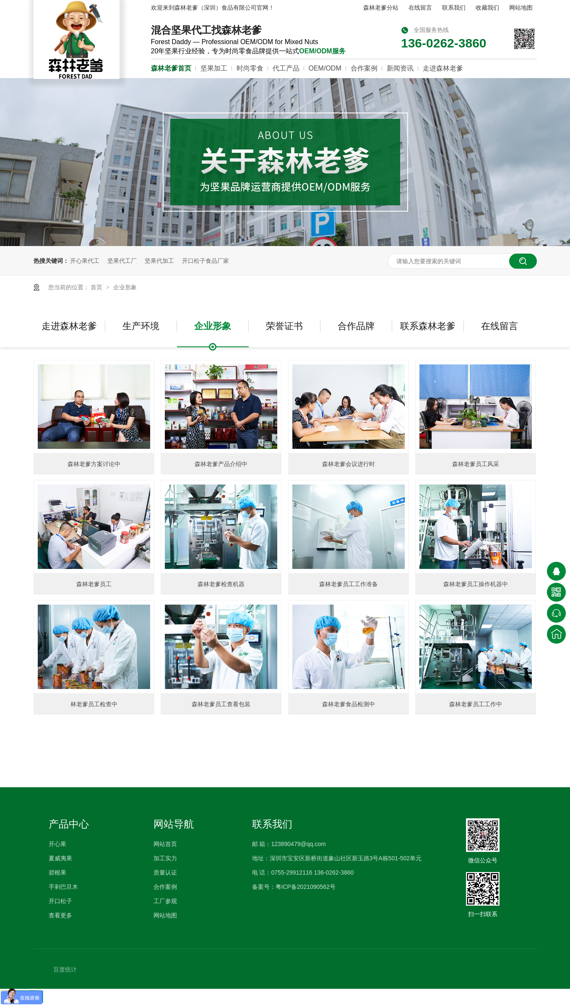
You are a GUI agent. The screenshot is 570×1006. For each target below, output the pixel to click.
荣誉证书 (284, 326)
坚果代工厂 (122, 260)
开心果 (57, 844)
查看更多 (60, 915)
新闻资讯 (400, 68)
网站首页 (165, 844)
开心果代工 (84, 260)
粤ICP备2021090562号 (306, 886)
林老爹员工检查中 (93, 704)
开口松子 (60, 901)
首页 (97, 287)
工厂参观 (165, 901)
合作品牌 (356, 326)
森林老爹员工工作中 (475, 704)
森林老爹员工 (94, 584)
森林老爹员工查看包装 (221, 704)
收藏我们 (487, 7)
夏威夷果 (60, 858)
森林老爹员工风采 (475, 464)
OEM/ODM (325, 68)
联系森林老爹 (427, 326)
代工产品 (286, 68)
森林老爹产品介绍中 (221, 464)
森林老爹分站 (380, 7)
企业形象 (125, 287)
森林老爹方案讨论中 (94, 464)
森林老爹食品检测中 (348, 704)
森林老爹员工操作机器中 (475, 584)
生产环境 (140, 326)
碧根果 (57, 872)
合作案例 (364, 68)
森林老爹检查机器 (221, 584)
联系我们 (454, 7)
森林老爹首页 (171, 68)
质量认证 (165, 872)
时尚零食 (250, 68)
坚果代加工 (159, 260)
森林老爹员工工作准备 (348, 584)
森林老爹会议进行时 (348, 464)
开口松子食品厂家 (205, 260)
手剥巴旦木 (63, 886)
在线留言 (420, 7)
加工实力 (165, 858)
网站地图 (521, 7)
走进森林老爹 (443, 68)
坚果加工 (213, 68)
